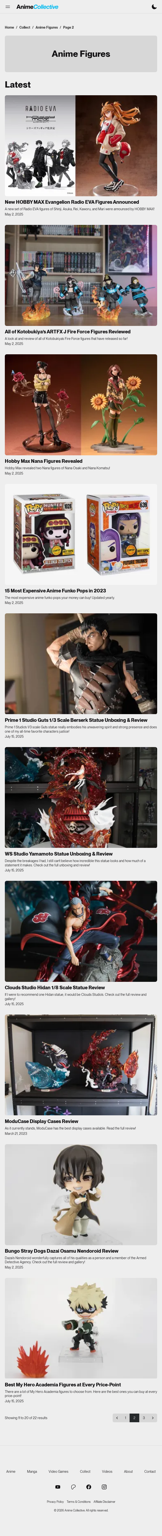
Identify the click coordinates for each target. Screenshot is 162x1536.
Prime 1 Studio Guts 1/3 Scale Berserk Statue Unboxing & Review (76, 720)
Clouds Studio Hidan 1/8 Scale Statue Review (55, 987)
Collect (24, 27)
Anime (10, 1471)
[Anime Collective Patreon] (73, 1487)
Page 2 (68, 27)
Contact (150, 1471)
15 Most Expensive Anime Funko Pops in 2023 (55, 591)
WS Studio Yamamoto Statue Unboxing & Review (59, 854)
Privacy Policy (55, 1502)
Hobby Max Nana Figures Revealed (43, 461)
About (128, 1471)
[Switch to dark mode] (154, 7)
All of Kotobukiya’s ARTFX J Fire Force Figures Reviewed (68, 332)
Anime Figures (47, 27)
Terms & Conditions (79, 1502)
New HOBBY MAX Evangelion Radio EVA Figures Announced (72, 202)
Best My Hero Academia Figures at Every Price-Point (63, 1385)
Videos (107, 1471)
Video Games (58, 1471)
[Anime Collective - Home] (37, 7)
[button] (8, 7)
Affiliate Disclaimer (104, 1502)
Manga (32, 1471)
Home (9, 27)
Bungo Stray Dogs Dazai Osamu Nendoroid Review (61, 1251)
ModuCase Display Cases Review (41, 1121)
